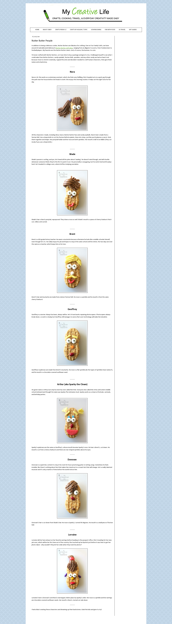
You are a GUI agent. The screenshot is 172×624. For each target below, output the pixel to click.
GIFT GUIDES (133, 30)
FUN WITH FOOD (110, 30)
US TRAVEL (122, 30)
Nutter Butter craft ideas (64, 48)
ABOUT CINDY (47, 30)
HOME (37, 30)
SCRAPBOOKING (96, 30)
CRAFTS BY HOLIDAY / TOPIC (78, 30)
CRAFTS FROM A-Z (60, 30)
